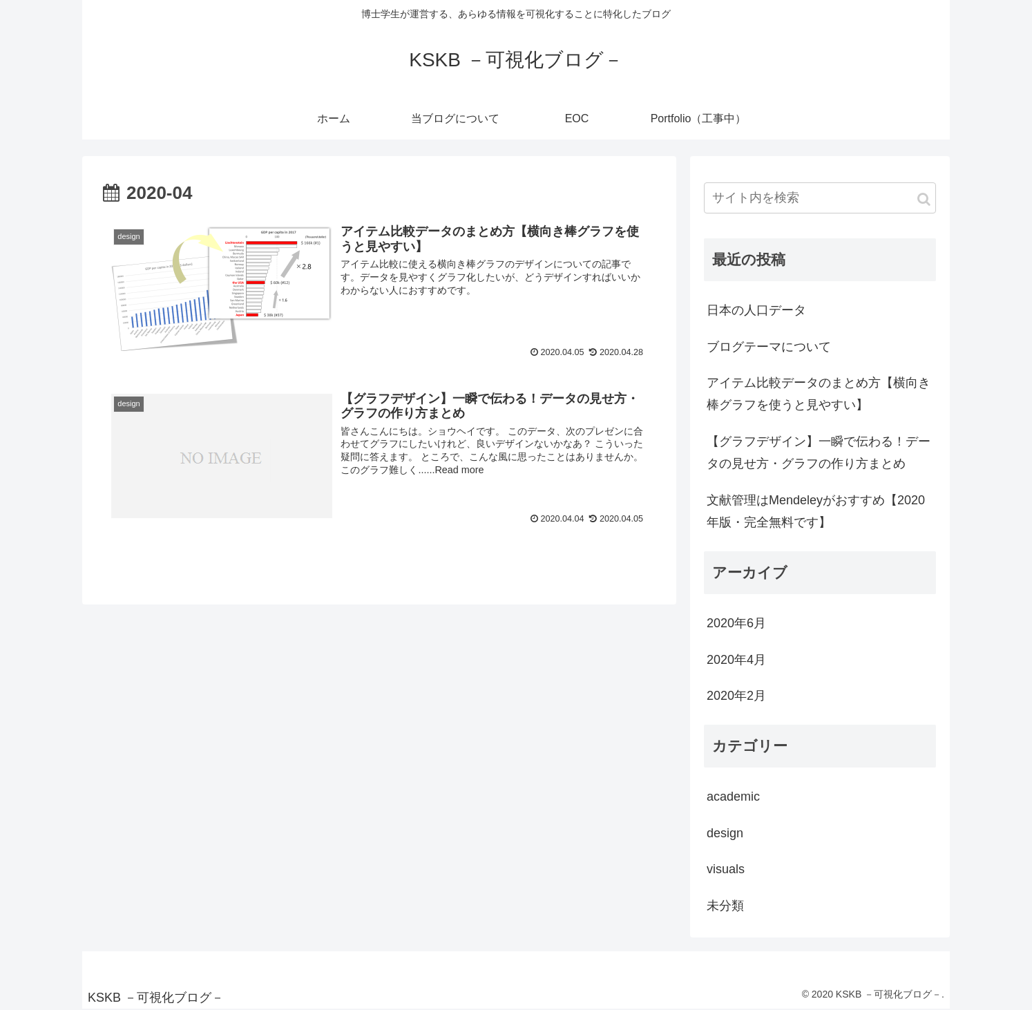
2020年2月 (736, 696)
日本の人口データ (756, 310)
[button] (924, 199)
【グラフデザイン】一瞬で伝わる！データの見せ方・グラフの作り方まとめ (818, 452)
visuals (726, 869)
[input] (820, 197)
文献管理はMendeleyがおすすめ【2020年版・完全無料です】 (816, 511)
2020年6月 (736, 623)
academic (733, 796)
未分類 (725, 906)
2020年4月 (736, 660)
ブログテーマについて (769, 347)
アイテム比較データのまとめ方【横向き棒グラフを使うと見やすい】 (818, 394)
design (725, 833)
